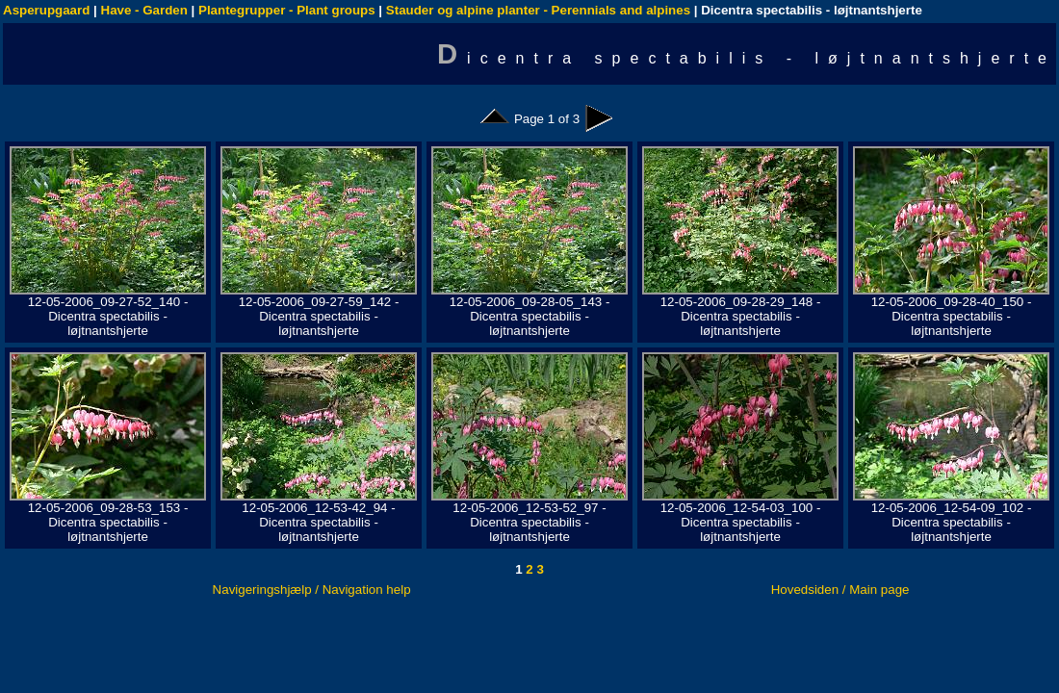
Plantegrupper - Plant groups (286, 10)
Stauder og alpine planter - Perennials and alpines (538, 10)
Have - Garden (144, 10)
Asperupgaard (46, 10)
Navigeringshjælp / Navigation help (312, 589)
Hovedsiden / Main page (840, 589)
